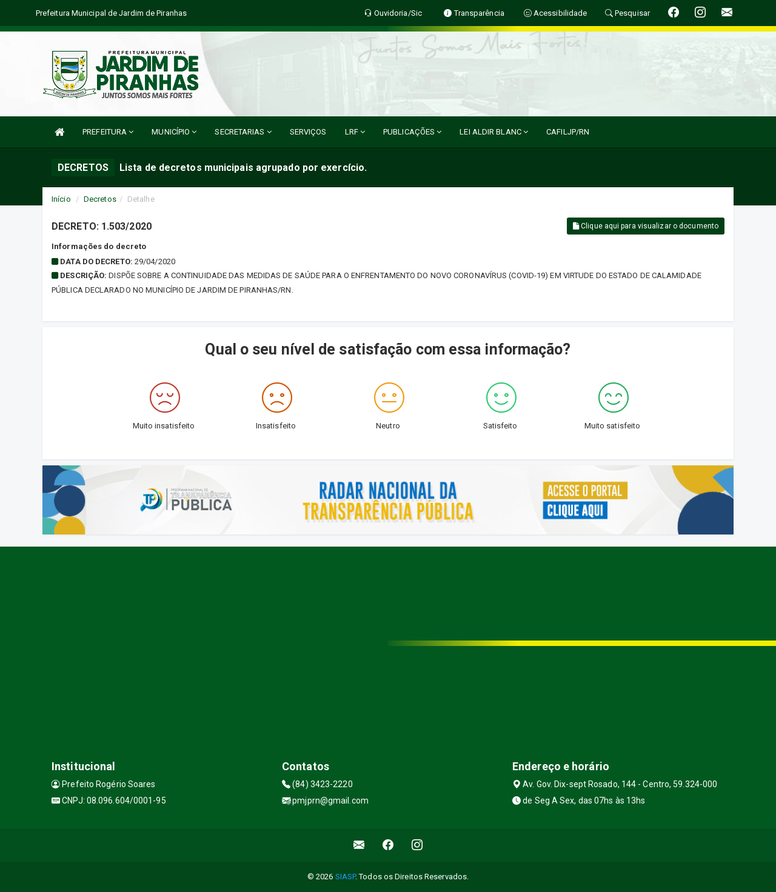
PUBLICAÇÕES (412, 131)
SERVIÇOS (308, 131)
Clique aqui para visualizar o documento (645, 226)
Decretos (100, 199)
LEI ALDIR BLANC (494, 131)
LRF (355, 131)
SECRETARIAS (243, 131)
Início (61, 199)
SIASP (345, 876)
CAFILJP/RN (567, 131)
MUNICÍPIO (174, 131)
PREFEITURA (107, 131)
